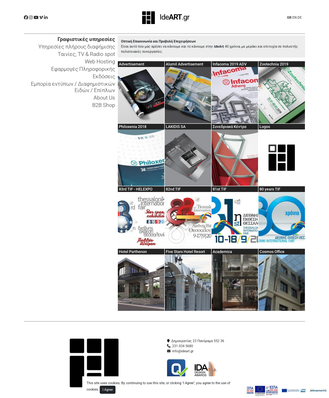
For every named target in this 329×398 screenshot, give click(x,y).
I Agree (107, 390)
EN (294, 18)
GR (289, 18)
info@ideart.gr (182, 351)
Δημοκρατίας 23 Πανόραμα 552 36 (197, 341)
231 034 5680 (182, 346)
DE (299, 18)
